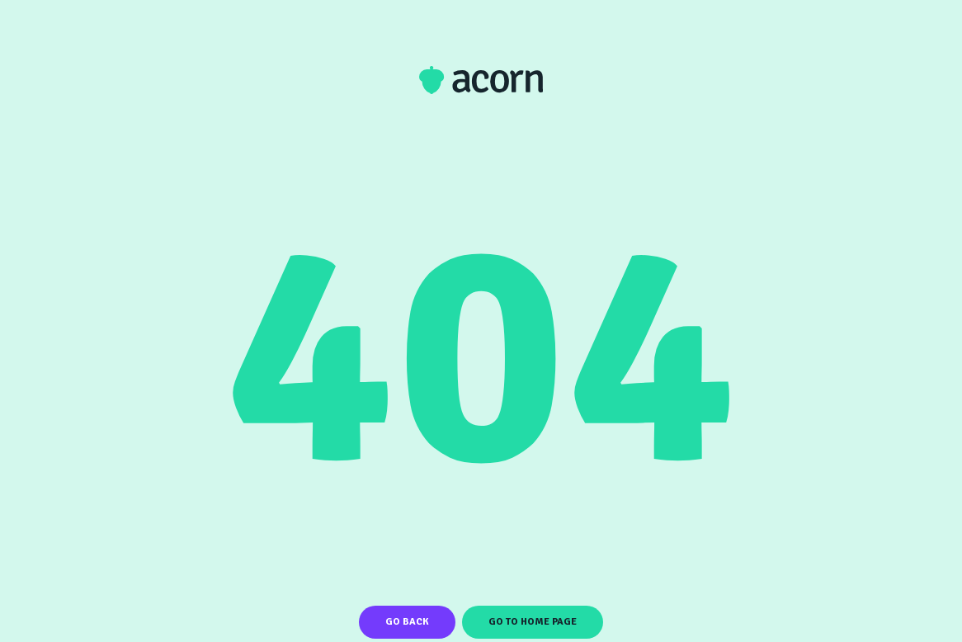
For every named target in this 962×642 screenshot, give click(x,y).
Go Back (407, 622)
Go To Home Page (532, 622)
